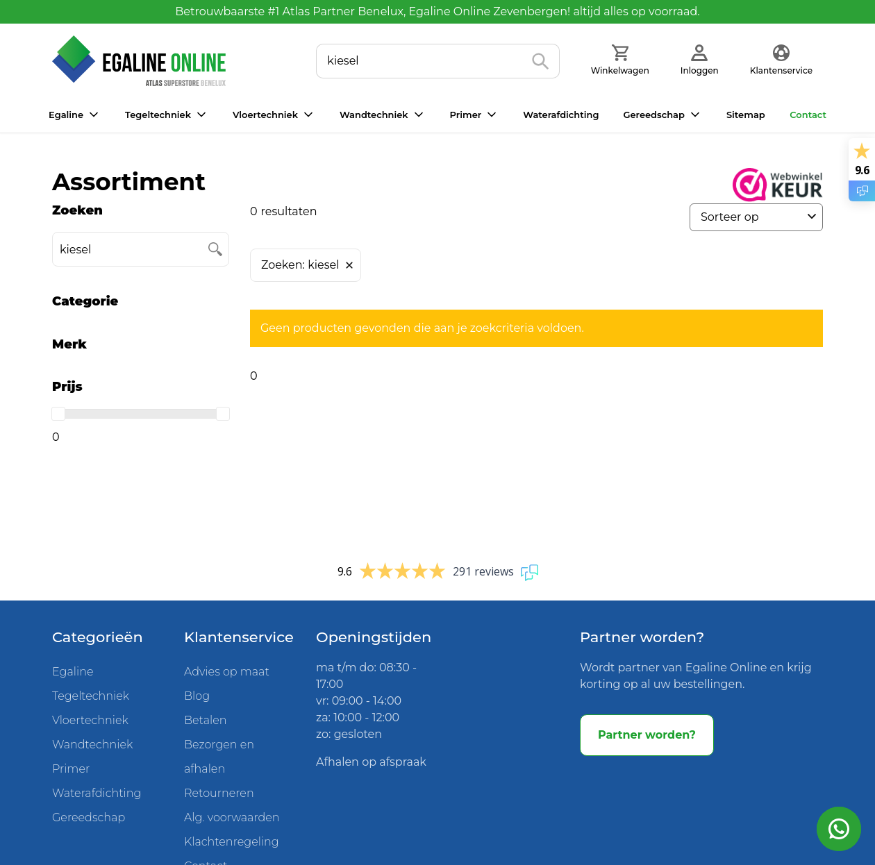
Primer (466, 114)
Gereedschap (653, 114)
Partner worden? (647, 734)
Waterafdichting (561, 114)
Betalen (205, 720)
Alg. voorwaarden (232, 817)
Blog (197, 696)
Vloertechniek (265, 114)
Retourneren (219, 793)
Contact (808, 114)
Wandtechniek (374, 114)
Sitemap (745, 114)
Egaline (66, 114)
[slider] (58, 414)
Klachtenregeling (231, 841)
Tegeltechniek (158, 114)
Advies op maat (226, 671)
